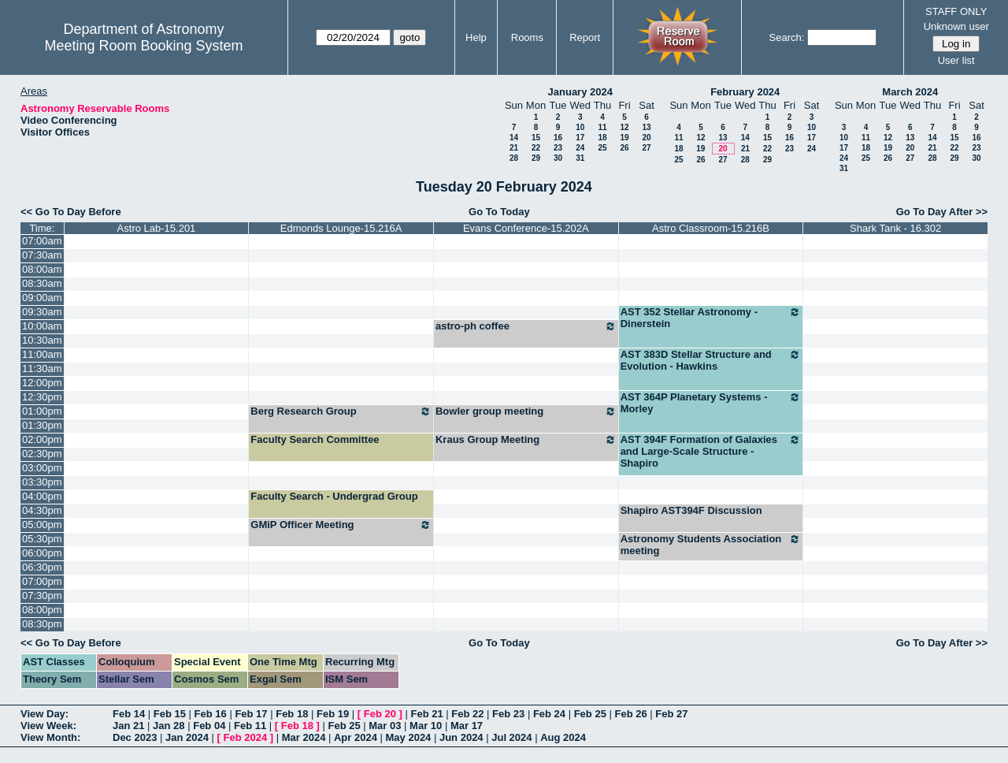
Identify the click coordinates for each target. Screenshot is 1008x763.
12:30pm (42, 397)
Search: (787, 37)
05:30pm (42, 539)
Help (476, 37)
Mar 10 (426, 725)
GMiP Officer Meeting (341, 525)
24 (580, 147)
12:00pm (42, 383)
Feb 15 (170, 714)
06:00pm (42, 553)
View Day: (44, 714)
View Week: (48, 725)
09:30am (42, 312)
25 (602, 147)
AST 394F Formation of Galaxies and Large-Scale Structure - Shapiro (711, 451)
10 (580, 127)
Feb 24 (549, 714)
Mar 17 (466, 725)
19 (624, 137)
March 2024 (910, 92)
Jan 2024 (187, 737)
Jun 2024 (461, 737)
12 (624, 127)
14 (514, 137)
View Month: (50, 737)
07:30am (42, 255)
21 (514, 147)
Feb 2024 (246, 737)
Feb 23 (508, 714)
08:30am (42, 283)
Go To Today (499, 212)
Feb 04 (209, 725)
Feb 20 (380, 714)
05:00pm (42, 524)
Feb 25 (590, 714)
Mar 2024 (304, 737)
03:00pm (42, 468)
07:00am (42, 241)
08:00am (42, 269)
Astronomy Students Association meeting (711, 544)
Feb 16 (211, 714)
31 (580, 158)
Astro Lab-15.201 (156, 228)
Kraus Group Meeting (526, 440)
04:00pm (42, 496)
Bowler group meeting (526, 411)
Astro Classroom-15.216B (710, 228)
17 (580, 137)
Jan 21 (128, 725)
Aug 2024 (563, 737)
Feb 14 (129, 714)
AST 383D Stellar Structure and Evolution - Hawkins (711, 360)
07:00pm (42, 581)
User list (956, 60)
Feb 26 (630, 714)
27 (646, 147)
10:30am (42, 340)
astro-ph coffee (526, 326)
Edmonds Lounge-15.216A (341, 228)
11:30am (42, 368)
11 (602, 127)
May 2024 (409, 737)
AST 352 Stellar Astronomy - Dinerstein (711, 317)
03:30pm (42, 482)
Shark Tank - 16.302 (895, 228)
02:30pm (42, 454)
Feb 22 (467, 714)
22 (536, 147)
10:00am (42, 326)
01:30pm (42, 425)
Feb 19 (333, 714)
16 (558, 137)
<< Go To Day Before (70, 212)
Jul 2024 (511, 737)
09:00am (42, 297)
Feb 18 (292, 714)
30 (558, 158)
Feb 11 (250, 725)
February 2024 (745, 92)
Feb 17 (251, 714)
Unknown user (956, 26)
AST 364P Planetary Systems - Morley (711, 403)
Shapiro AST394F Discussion (691, 510)
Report (584, 37)
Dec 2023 (135, 737)
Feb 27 (671, 714)
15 (536, 137)
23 (558, 147)
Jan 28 (168, 725)
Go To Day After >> (942, 212)
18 (602, 137)
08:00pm (42, 610)
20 (646, 137)
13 (646, 127)
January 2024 (580, 92)
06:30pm (42, 567)
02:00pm (42, 439)
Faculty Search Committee (314, 439)
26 (624, 147)
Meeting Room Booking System (143, 46)
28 (514, 158)
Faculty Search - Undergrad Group (333, 496)
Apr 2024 (355, 737)
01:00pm (42, 411)
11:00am (42, 354)
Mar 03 (385, 725)
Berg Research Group (341, 411)
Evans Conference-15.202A (526, 228)
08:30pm (42, 624)
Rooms (527, 37)
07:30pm (42, 595)
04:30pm (42, 510)
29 (536, 158)
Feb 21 (426, 714)
